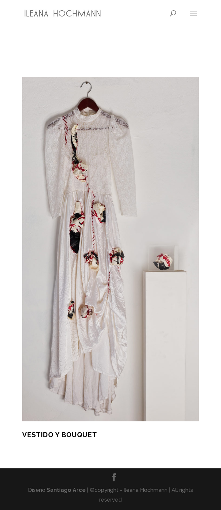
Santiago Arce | (68, 490)
